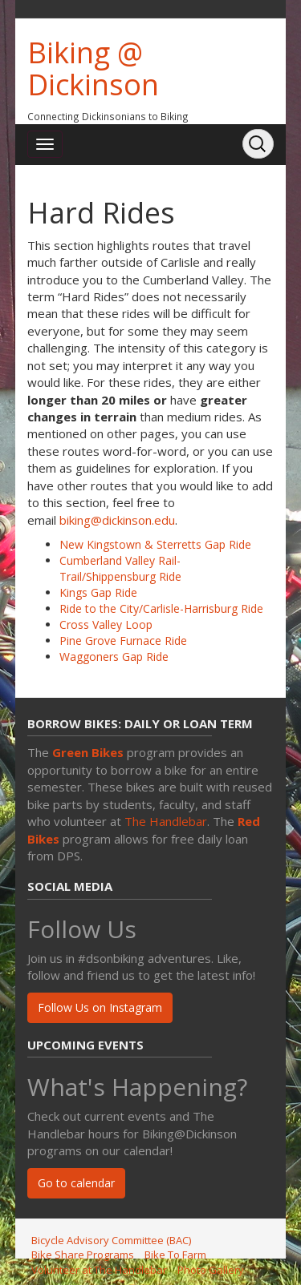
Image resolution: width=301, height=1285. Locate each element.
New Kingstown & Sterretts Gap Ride (155, 544)
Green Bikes (88, 752)
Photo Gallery (210, 1270)
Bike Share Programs (82, 1254)
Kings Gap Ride (98, 592)
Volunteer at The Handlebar (99, 1270)
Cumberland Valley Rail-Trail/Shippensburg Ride (120, 568)
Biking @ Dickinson (93, 68)
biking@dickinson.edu (117, 520)
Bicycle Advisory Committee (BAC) (111, 1240)
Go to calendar (76, 1182)
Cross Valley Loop (106, 624)
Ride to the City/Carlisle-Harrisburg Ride (161, 608)
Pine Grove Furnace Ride (123, 640)
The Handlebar (165, 821)
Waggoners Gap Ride (114, 656)
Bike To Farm (175, 1254)
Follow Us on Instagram (100, 1007)
